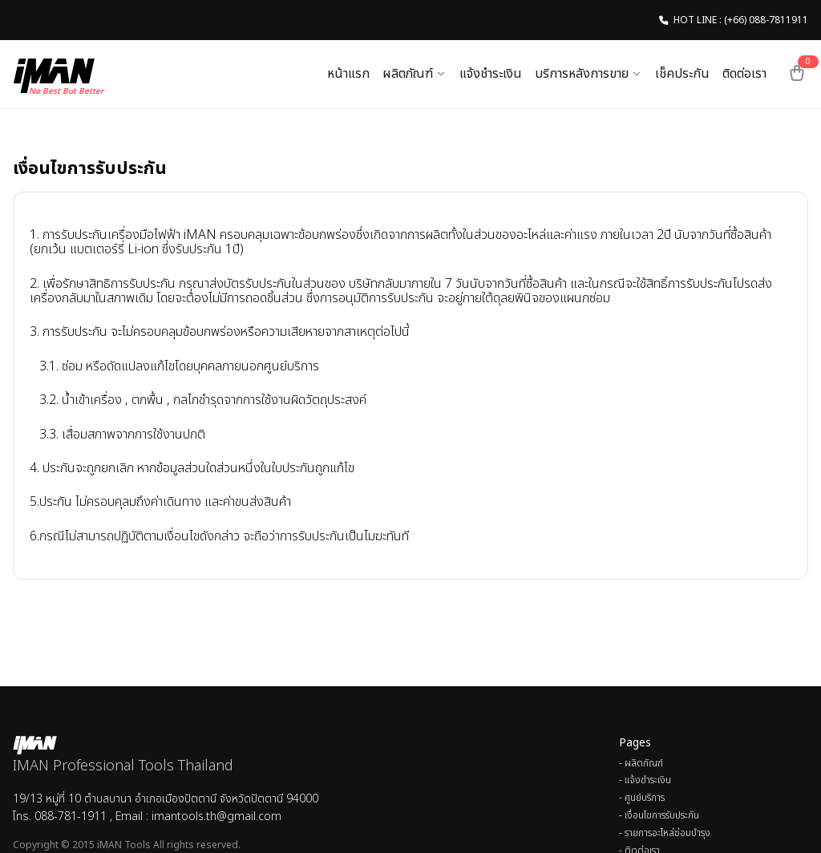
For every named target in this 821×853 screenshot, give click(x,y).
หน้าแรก (348, 73)
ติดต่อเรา (744, 73)
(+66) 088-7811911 (766, 20)
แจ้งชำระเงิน (490, 73)
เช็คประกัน (682, 73)
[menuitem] (713, 764)
